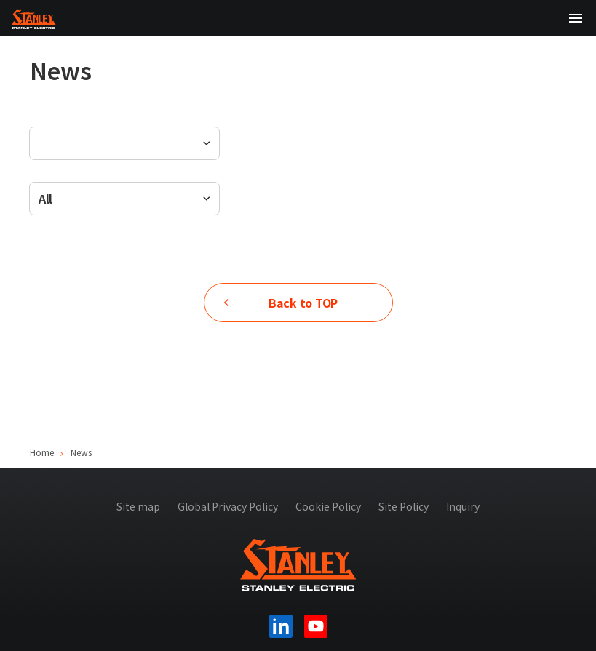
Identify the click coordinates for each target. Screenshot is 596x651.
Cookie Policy (328, 506)
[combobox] (124, 199)
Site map (138, 506)
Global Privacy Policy (228, 506)
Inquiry (463, 506)
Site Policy (403, 506)
